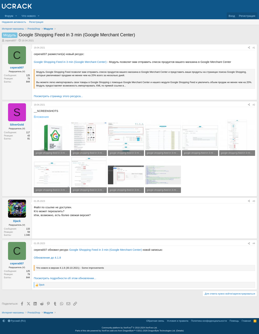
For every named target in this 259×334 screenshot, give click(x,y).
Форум (9, 15)
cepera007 (10, 40)
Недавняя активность (14, 22)
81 (28, 138)
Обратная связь (155, 320)
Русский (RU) (17, 320)
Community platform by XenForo (129, 328)
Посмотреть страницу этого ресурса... (58, 96)
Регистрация (36, 22)
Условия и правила (177, 320)
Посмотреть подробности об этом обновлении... (65, 278)
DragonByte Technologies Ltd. (162, 331)
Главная (246, 320)
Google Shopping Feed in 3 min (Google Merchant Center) (70, 61)
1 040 (27, 235)
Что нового (28, 15)
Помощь (234, 320)
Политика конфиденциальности (209, 320)
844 (28, 81)
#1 (254, 47)
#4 (254, 243)
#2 (254, 104)
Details (180, 331)
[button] (16, 15)
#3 (254, 201)
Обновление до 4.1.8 (47, 257)
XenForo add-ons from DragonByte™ (119, 331)
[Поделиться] (248, 48)
